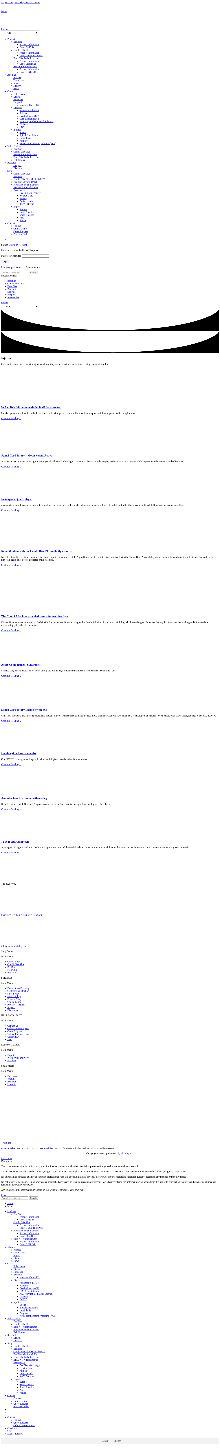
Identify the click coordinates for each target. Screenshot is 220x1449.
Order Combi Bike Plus (31, 55)
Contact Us (12, 1025)
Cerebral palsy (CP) (29, 116)
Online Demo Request (18, 1028)
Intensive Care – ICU (30, 105)
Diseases (17, 107)
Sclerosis (24, 113)
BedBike (17, 41)
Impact (16, 83)
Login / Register (15, 1433)
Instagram (12, 1081)
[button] (110, 956)
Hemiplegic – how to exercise (18, 753)
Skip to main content (30, 2)
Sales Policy (13, 993)
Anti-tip (23, 198)
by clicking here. (126, 1153)
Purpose (17, 77)
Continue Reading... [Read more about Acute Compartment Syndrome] (11, 676)
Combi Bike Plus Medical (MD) (29, 179)
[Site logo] (20, 8)
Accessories (19, 190)
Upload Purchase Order (18, 1034)
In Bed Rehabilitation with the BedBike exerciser (31, 407)
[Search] (14, 272)
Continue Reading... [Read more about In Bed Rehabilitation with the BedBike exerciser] (11, 418)
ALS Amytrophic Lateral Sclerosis (36, 121)
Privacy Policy (14, 999)
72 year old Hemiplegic (15, 841)
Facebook (12, 1076)
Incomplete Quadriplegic (16, 499)
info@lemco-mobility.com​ (14, 946)
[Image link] (8, 1095)
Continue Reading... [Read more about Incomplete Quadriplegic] (11, 510)
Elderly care (19, 94)
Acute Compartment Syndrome (20, 664)
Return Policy (14, 996)
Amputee (24, 140)
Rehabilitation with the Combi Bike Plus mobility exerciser (37, 551)
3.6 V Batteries (27, 204)
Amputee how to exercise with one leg (24, 798)
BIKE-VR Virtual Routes (25, 187)
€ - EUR (7, 33)
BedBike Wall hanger (30, 193)
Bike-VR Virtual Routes (25, 66)
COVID (23, 127)
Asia (22, 217)
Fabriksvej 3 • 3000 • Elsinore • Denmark (21, 915)
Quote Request (20, 231)
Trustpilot (6, 1143)
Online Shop (13, 961)
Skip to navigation (10, 2)
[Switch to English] (116, 1441)
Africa (23, 220)
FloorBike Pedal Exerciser (26, 58)
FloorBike (12, 286)
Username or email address (19, 250)
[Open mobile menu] (4, 11)
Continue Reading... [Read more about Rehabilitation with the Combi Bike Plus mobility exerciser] (11, 565)
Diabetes (24, 124)
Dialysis (17, 96)
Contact (17, 226)
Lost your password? (11, 267)
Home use (18, 99)
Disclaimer (12, 1010)
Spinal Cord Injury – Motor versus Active (26, 455)
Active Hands (26, 201)
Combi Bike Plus (21, 50)
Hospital (17, 102)
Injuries (17, 129)
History (17, 85)
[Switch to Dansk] (103, 1441)
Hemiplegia (25, 138)
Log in (5, 261)
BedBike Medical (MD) (25, 182)
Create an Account (18, 245)
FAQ (9, 1039)
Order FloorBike (28, 63)
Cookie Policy (14, 1002)
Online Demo (20, 228)
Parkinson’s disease (29, 110)
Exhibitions (19, 160)
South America (27, 215)
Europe (23, 209)
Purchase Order (21, 234)
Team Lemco (19, 80)
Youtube (11, 1079)
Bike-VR (11, 289)
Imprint (11, 1007)
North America (27, 212)
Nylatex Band (26, 195)
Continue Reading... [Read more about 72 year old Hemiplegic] (11, 852)
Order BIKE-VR (28, 72)
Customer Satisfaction (18, 991)
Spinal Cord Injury (29, 135)
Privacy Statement (16, 1004)
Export (16, 206)
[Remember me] (24, 267)
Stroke (23, 132)
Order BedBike (27, 47)
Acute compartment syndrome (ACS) (38, 143)
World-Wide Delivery (18, 1057)
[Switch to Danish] (113, 237)
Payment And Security (18, 988)
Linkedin (11, 1084)
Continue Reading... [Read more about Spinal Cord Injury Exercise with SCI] (11, 721)
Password (11, 256)
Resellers (11, 1060)
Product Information (29, 44)
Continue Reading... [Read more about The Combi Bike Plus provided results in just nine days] (11, 630)
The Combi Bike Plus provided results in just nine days (34, 616)
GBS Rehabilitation (29, 118)
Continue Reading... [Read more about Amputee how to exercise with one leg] (11, 809)
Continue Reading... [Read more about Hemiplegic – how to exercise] (11, 764)
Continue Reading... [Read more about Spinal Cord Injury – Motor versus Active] (11, 466)
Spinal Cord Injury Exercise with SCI (24, 709)
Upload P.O (13, 1036)
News (16, 88)
